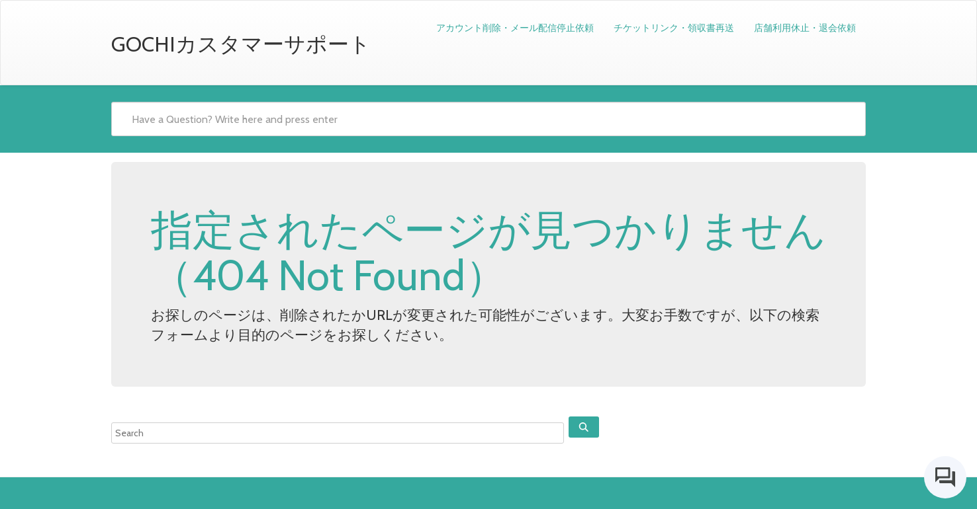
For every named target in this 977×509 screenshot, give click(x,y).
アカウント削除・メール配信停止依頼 (515, 28)
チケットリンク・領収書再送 (674, 28)
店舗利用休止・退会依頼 (805, 28)
